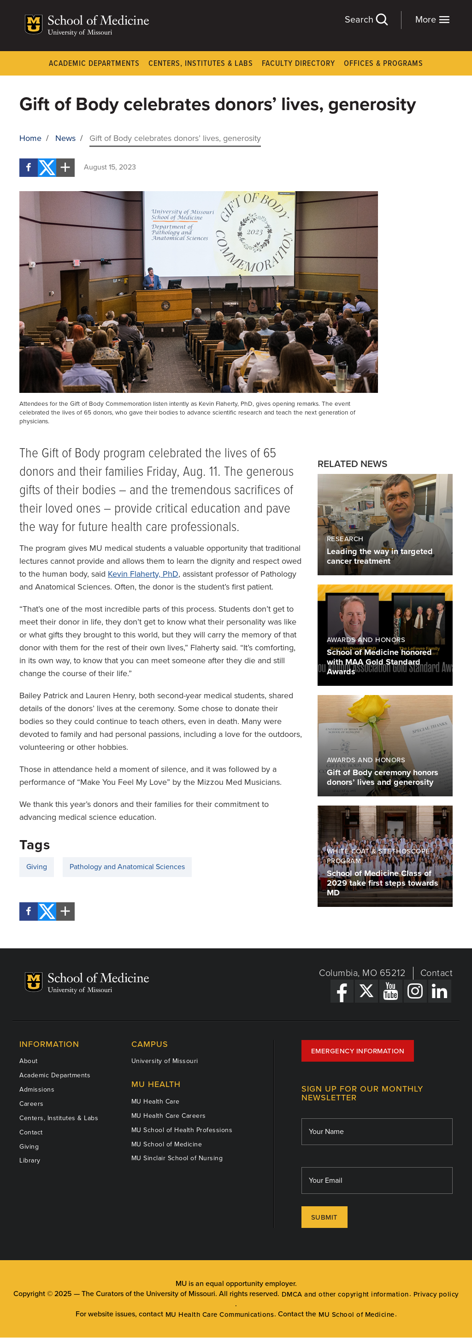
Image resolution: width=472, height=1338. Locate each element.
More (432, 19)
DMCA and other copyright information (345, 1294)
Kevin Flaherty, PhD (143, 574)
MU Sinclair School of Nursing (177, 1158)
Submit (324, 1217)
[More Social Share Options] (65, 167)
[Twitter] (47, 167)
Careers (31, 1104)
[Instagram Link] (415, 991)
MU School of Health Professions (182, 1130)
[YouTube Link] (390, 991)
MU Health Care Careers (168, 1116)
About (28, 1061)
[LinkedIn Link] (439, 991)
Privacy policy (436, 1294)
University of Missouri (164, 1061)
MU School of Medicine (166, 1144)
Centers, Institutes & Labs (200, 63)
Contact (436, 973)
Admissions (36, 1089)
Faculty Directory (298, 63)
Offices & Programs (383, 63)
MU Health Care (155, 1101)
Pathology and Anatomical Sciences (127, 866)
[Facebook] (28, 167)
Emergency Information (358, 1051)
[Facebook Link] (342, 991)
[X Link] (366, 991)
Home (30, 138)
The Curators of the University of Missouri (148, 1293)
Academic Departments (94, 63)
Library (30, 1160)
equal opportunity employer (250, 1283)
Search (366, 19)
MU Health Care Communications (219, 1315)
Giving (36, 866)
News (65, 138)
